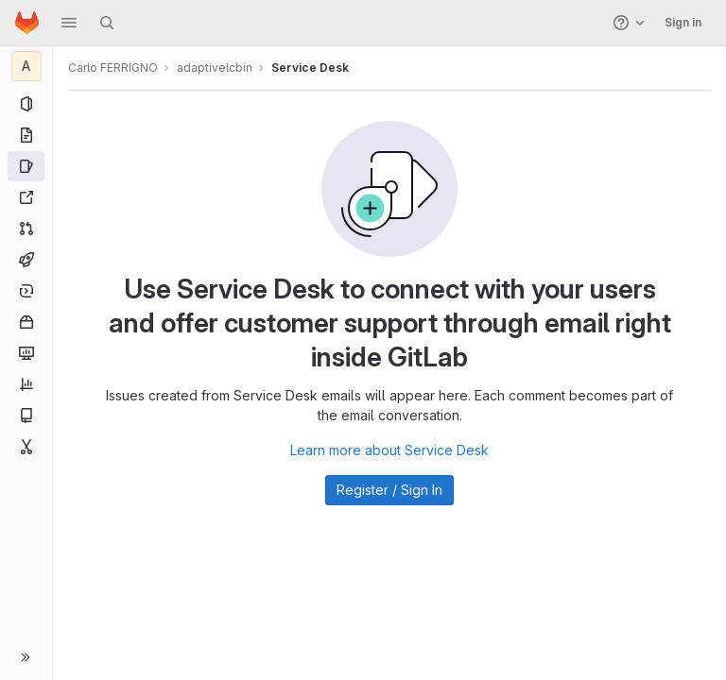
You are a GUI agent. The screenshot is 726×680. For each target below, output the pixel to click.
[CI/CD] (26, 260)
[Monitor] (26, 353)
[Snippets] (26, 447)
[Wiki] (26, 415)
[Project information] (26, 104)
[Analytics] (26, 384)
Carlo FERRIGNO (113, 67)
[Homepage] (27, 23)
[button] (69, 23)
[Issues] (26, 166)
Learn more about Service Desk (389, 450)
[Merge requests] (26, 228)
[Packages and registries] (26, 322)
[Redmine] (26, 197)
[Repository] (26, 135)
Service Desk (310, 67)
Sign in (683, 22)
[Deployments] (26, 291)
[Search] (107, 23)
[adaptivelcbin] (26, 66)
